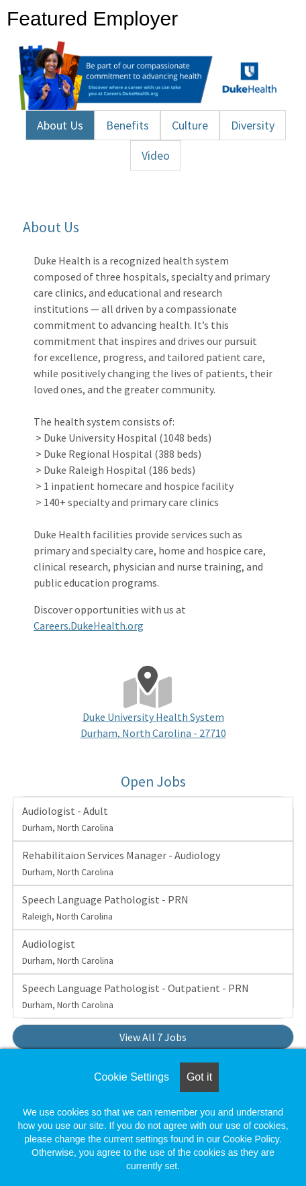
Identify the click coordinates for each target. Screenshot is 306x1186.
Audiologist (67, 952)
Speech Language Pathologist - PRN (105, 907)
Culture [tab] (190, 125)
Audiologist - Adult (67, 819)
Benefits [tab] (127, 125)
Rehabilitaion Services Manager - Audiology (121, 863)
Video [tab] (156, 155)
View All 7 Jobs (153, 1037)
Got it (199, 1077)
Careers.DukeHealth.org (89, 625)
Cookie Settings (131, 1077)
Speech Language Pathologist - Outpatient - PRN (135, 996)
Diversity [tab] (252, 125)
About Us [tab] (60, 125)
